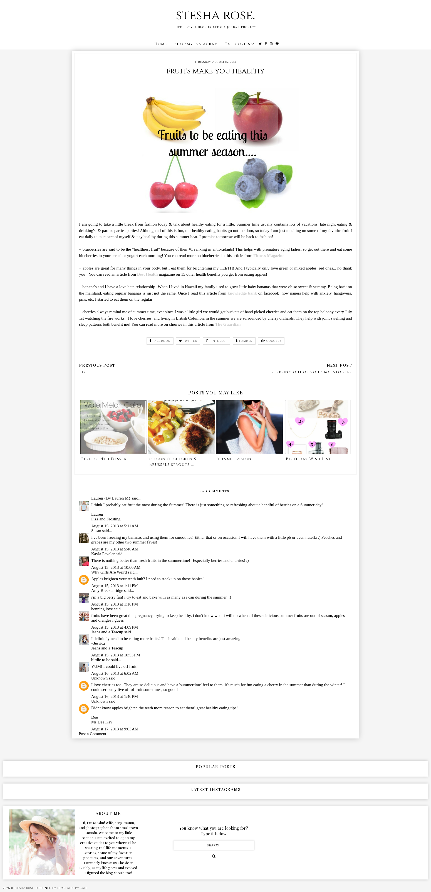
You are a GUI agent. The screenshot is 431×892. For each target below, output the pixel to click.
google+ (271, 340)
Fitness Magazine (268, 255)
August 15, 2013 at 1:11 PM (114, 586)
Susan (96, 530)
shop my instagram (196, 43)
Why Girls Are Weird (109, 572)
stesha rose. (215, 15)
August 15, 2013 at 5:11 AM (114, 526)
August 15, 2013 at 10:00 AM (115, 567)
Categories (237, 43)
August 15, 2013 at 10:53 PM (115, 655)
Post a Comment (92, 734)
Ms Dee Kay (101, 722)
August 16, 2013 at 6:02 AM (114, 673)
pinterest (216, 340)
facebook (160, 340)
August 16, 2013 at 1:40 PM (114, 696)
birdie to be (100, 660)
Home (160, 43)
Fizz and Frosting (105, 519)
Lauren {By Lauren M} (110, 498)
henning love (102, 609)
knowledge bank (242, 293)
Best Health (147, 274)
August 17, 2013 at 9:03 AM (114, 729)
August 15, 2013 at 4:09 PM (114, 627)
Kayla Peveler (103, 554)
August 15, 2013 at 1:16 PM (114, 604)
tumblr (244, 340)
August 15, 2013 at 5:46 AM (114, 549)
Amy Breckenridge (107, 590)
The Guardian (228, 324)
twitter (188, 340)
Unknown (99, 678)
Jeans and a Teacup (107, 632)
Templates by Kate (72, 887)
